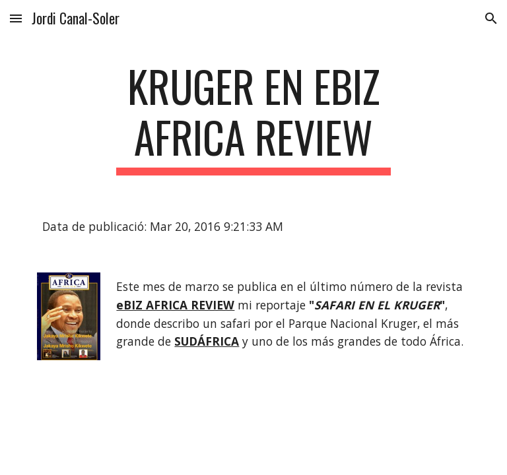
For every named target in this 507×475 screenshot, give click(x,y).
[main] (253, 118)
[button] (16, 18)
